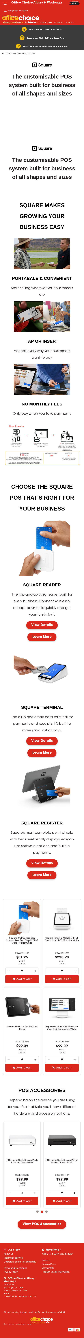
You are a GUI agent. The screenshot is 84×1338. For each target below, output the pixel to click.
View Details (42, 625)
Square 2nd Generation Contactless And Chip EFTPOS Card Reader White (22, 940)
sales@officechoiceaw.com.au (20, 1297)
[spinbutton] (22, 971)
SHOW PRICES (74, 1)
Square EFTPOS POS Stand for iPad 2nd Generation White (62, 1028)
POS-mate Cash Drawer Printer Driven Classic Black (62, 1161)
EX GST (70, 3)
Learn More (42, 637)
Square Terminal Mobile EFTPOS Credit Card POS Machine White (62, 939)
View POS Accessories (41, 1224)
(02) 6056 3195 (19, 1291)
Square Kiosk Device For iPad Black (22, 1028)
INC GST (74, 3)
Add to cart (24, 979)
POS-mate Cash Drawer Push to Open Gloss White (22, 1161)
